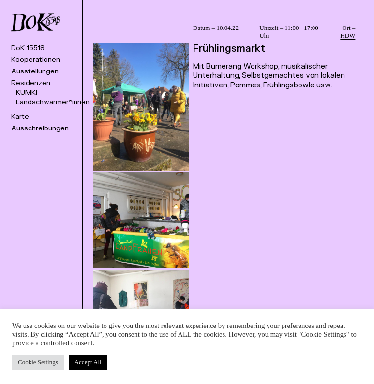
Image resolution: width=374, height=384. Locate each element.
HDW (347, 35)
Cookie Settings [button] (38, 362)
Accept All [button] (88, 362)
